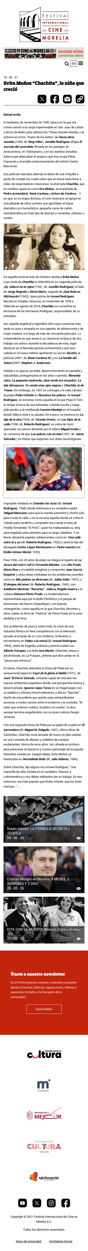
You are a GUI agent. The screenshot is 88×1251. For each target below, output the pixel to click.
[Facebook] (65, 1206)
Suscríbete (44, 1009)
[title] (44, 1065)
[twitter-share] (42, 102)
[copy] (80, 99)
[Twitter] (37, 1206)
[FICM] (44, 25)
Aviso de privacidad (28, 1241)
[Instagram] (52, 1206)
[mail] (68, 102)
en (74, 63)
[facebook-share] (55, 102)
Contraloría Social (60, 1241)
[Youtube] (23, 1206)
